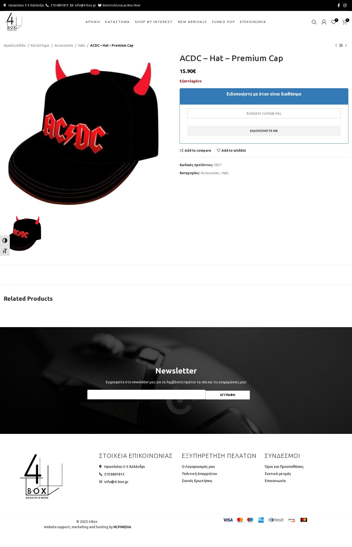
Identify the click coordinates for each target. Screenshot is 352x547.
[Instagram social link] (345, 5)
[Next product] (345, 45)
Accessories (64, 45)
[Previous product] (336, 45)
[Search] (314, 22)
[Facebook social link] (338, 5)
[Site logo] (13, 22)
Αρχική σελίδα (15, 45)
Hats (81, 45)
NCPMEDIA (122, 527)
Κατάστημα (40, 45)
